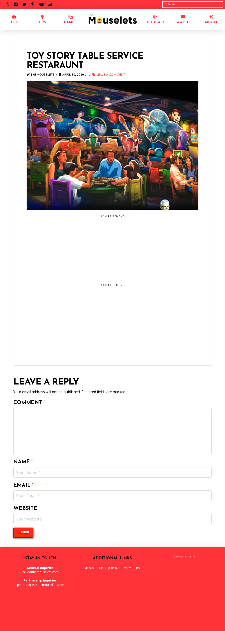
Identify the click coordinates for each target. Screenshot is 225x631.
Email (23, 485)
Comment (29, 402)
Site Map (104, 568)
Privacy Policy (130, 568)
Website (25, 508)
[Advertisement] (112, 251)
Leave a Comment (108, 74)
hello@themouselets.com (40, 572)
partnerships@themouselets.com (40, 585)
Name (23, 462)
